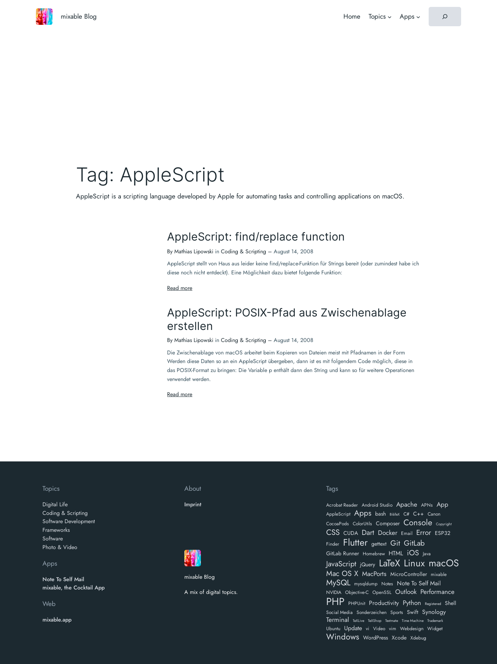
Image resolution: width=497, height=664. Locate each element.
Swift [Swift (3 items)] (412, 612)
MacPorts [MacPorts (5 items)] (374, 574)
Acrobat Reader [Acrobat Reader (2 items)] (342, 505)
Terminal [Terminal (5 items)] (337, 620)
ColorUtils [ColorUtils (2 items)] (362, 523)
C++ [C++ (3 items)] (418, 514)
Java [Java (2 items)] (427, 553)
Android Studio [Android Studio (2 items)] (377, 505)
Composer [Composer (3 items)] (388, 523)
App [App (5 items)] (442, 505)
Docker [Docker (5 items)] (387, 533)
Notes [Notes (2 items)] (387, 583)
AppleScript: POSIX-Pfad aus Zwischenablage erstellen (287, 319)
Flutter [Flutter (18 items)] (355, 542)
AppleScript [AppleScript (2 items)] (338, 514)
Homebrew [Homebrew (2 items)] (374, 553)
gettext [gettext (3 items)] (379, 544)
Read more (179, 288)
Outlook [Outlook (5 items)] (406, 592)
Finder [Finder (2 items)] (332, 544)
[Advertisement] (248, 88)
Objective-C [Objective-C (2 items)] (357, 592)
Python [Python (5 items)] (412, 603)
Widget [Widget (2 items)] (434, 628)
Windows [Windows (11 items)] (342, 637)
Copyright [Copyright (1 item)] (444, 524)
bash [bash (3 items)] (380, 514)
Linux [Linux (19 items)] (414, 563)
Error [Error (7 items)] (423, 532)
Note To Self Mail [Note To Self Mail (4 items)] (419, 583)
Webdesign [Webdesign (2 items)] (411, 628)
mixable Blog (79, 16)
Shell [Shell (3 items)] (450, 603)
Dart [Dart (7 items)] (368, 532)
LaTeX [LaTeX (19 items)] (389, 563)
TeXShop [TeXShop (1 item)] (374, 621)
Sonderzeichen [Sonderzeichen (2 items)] (372, 612)
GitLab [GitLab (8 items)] (414, 543)
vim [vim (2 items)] (392, 628)
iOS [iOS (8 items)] (413, 552)
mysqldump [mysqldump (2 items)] (366, 583)
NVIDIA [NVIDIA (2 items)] (333, 592)
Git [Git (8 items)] (395, 543)
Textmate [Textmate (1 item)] (391, 621)
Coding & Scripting (243, 251)
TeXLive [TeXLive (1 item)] (358, 621)
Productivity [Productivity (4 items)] (384, 603)
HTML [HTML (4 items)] (396, 553)
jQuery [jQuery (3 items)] (367, 565)
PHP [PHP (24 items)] (335, 602)
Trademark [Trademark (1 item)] (435, 621)
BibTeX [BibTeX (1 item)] (395, 514)
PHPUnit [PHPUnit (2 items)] (356, 603)
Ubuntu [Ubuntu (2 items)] (333, 628)
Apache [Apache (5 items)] (406, 505)
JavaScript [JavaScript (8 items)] (341, 563)
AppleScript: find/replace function (256, 236)
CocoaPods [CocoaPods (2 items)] (337, 523)
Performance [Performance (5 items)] (437, 592)
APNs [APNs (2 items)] (427, 505)
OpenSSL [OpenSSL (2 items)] (381, 592)
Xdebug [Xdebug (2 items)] (418, 638)
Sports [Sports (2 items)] (396, 612)
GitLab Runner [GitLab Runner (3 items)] (342, 553)
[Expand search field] (445, 16)
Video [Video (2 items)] (379, 628)
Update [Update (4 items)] (353, 628)
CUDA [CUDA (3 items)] (350, 533)
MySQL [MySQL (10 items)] (338, 583)
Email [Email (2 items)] (406, 533)
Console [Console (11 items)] (417, 523)
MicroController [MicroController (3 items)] (408, 574)
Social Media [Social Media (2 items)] (339, 612)
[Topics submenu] (390, 16)
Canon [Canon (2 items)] (434, 514)
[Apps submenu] (418, 16)
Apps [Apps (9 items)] (362, 513)
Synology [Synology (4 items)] (434, 612)
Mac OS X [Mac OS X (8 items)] (342, 573)
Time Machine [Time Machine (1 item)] (412, 621)
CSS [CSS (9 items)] (333, 532)
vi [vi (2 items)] (367, 628)
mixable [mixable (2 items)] (439, 574)
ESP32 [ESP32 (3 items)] (442, 533)
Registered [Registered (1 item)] (433, 604)
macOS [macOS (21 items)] (444, 563)
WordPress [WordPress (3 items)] (375, 638)
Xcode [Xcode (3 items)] (399, 638)
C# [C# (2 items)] (406, 514)
